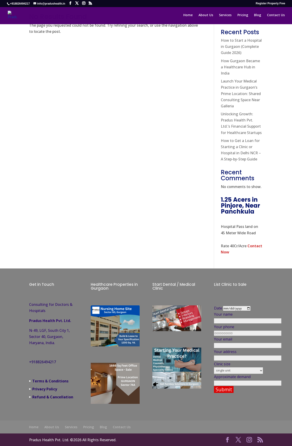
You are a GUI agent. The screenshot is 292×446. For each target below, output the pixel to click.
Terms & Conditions (50, 381)
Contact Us (122, 427)
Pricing (88, 427)
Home (33, 427)
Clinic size (238, 367)
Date (238, 308)
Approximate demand (238, 379)
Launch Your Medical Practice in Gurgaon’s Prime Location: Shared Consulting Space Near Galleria (241, 93)
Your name (238, 317)
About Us (51, 427)
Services (71, 427)
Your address (238, 354)
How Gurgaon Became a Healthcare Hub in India (240, 67)
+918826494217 (42, 361)
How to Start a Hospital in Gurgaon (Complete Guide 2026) (241, 46)
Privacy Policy (44, 389)
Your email (238, 342)
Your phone (238, 329)
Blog (103, 427)
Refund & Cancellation (52, 397)
